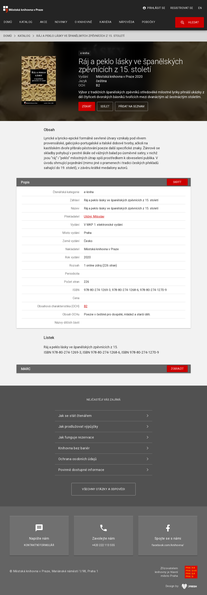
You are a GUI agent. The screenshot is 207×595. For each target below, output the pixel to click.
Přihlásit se (154, 8)
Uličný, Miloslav (94, 216)
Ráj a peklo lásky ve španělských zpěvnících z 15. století (80, 36)
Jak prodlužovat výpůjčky (78, 426)
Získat (86, 106)
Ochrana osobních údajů (77, 459)
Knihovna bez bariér (74, 448)
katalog (24, 36)
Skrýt (177, 182)
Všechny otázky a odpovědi (103, 489)
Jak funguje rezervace (76, 437)
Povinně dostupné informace (81, 470)
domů (7, 36)
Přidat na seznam (131, 106)
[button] (39, 81)
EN (200, 7)
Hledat (189, 22)
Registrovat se (181, 7)
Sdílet (105, 106)
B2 (85, 306)
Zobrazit (177, 368)
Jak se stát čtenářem (75, 416)
